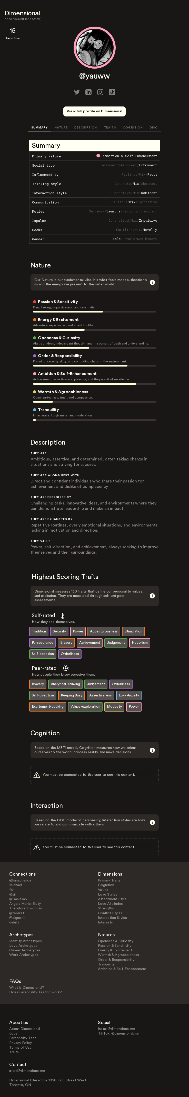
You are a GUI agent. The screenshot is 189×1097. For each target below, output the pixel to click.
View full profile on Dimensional (94, 111)
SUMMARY (39, 127)
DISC (154, 127)
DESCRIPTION (85, 127)
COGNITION (133, 127)
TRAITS (110, 127)
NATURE (61, 127)
